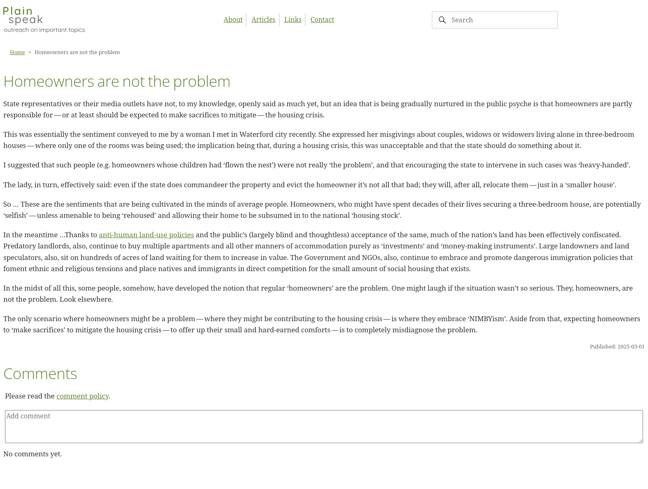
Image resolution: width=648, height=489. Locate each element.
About (233, 19)
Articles (264, 19)
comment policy (83, 396)
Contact (322, 19)
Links (293, 19)
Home (17, 52)
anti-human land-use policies (146, 234)
